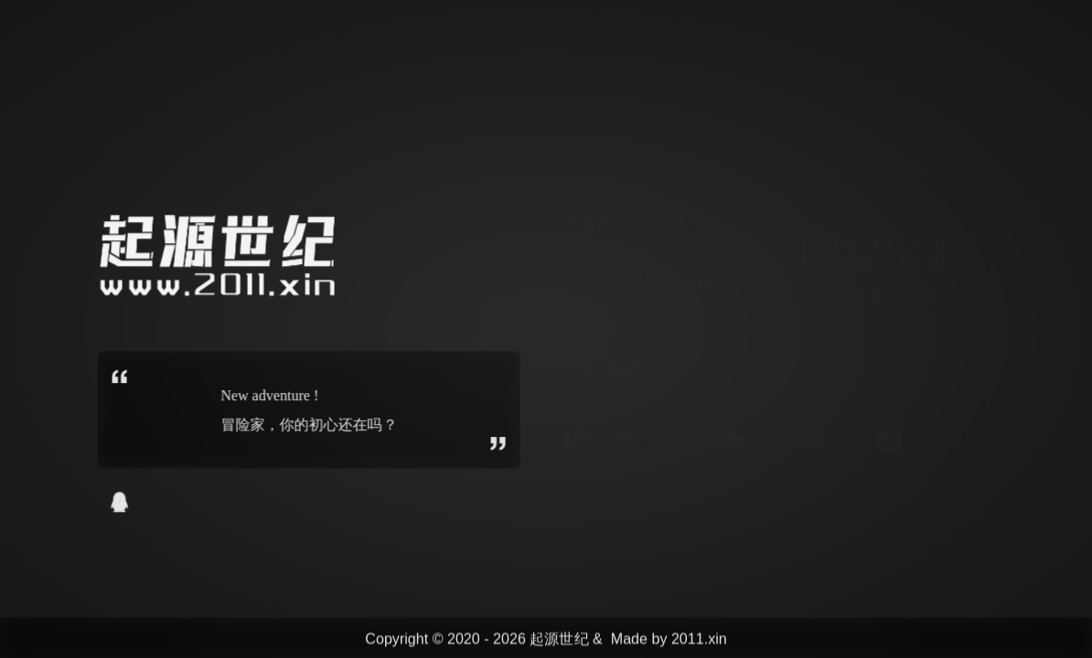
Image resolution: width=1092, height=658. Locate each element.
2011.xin (699, 639)
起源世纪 (559, 639)
